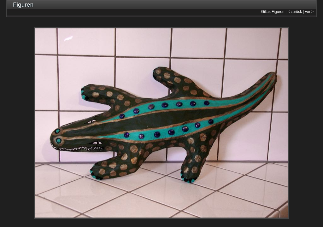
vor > (309, 11)
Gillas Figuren (273, 11)
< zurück (295, 11)
